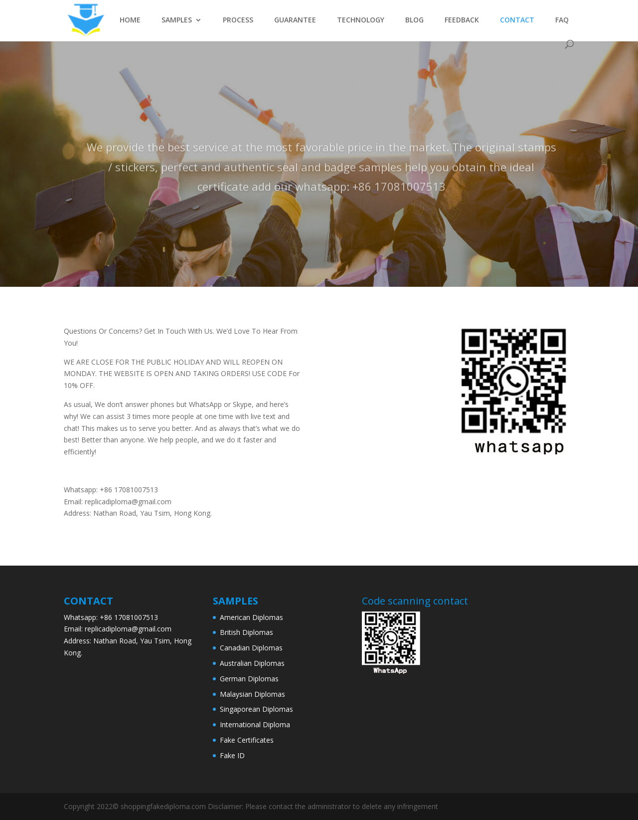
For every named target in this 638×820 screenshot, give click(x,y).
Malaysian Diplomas (252, 694)
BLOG (414, 20)
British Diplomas (246, 632)
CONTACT (517, 20)
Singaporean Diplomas (256, 709)
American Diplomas (251, 617)
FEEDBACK (462, 20)
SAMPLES (176, 20)
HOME (130, 20)
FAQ (562, 20)
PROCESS (238, 20)
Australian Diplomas (252, 663)
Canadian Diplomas (251, 647)
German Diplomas (249, 678)
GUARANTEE (295, 20)
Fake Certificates (247, 740)
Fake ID (232, 755)
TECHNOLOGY (360, 20)
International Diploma (255, 724)
